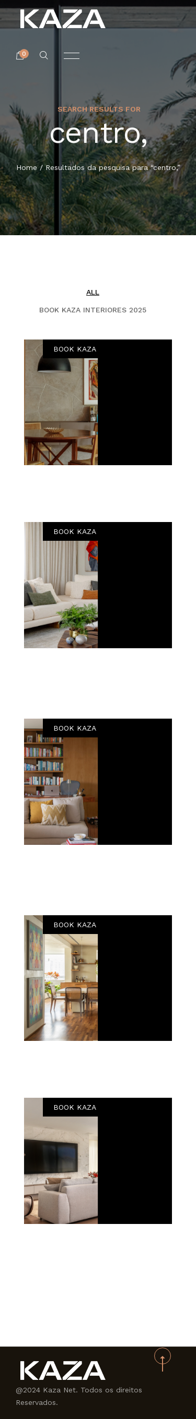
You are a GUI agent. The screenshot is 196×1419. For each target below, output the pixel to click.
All (92, 292)
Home (26, 168)
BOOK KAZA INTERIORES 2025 (92, 310)
